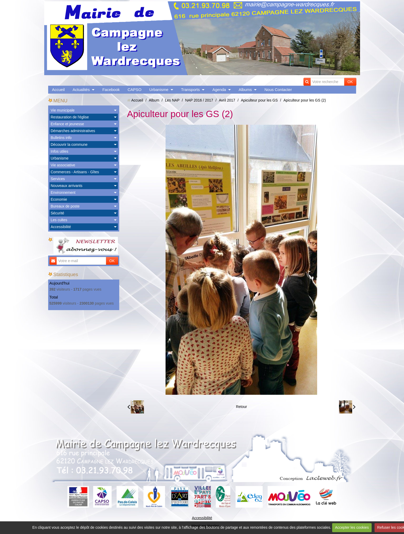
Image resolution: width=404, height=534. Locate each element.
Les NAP (172, 100)
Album (154, 100)
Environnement (63, 192)
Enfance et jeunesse (67, 124)
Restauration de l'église (70, 117)
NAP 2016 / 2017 (199, 100)
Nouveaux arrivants (67, 186)
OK (350, 82)
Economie (59, 199)
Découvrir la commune (69, 144)
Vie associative (63, 165)
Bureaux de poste (65, 206)
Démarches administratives (73, 131)
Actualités (81, 89)
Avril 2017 (227, 100)
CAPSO (135, 89)
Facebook (111, 89)
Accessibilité (61, 227)
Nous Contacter (278, 89)
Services (58, 179)
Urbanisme (158, 89)
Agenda (219, 89)
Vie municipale (63, 110)
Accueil (58, 89)
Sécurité (57, 213)
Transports (190, 89)
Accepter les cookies (352, 527)
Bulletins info (61, 138)
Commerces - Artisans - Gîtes (75, 172)
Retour (241, 407)
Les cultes (59, 220)
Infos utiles (59, 151)
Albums (245, 89)
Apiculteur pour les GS (259, 100)
